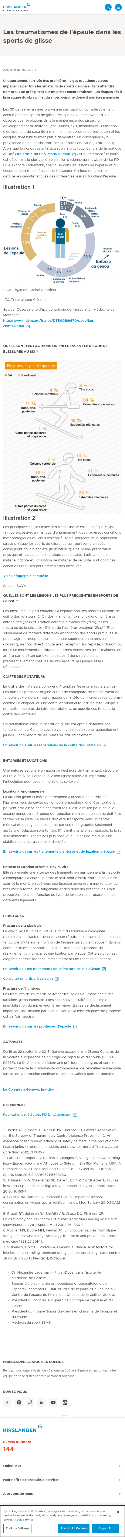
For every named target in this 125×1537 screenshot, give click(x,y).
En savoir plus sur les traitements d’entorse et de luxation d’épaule (59, 851)
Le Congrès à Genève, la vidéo (28, 1089)
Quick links (12, 1466)
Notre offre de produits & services (31, 1480)
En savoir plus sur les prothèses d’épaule (37, 1026)
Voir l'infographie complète (25, 576)
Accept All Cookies (74, 1530)
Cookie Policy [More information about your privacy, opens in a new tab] (24, 1521)
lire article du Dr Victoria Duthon (43, 154)
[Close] (118, 1513)
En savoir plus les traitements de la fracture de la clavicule (51, 969)
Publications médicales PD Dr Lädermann (37, 1114)
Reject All (105, 1530)
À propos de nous (18, 1494)
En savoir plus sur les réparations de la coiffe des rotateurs (52, 745)
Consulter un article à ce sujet (28, 978)
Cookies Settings (17, 1530)
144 (8, 1449)
